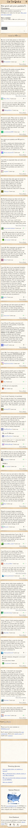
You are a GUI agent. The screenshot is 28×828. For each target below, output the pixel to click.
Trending (17, 825)
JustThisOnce (8, 429)
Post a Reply (22, 64)
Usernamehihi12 (9, 576)
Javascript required (14, 24)
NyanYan (6, 632)
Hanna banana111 (9, 152)
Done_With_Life (9, 543)
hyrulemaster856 (8, 132)
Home (10, 825)
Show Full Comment (21, 96)
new (20, 36)
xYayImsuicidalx (8, 363)
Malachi (6, 527)
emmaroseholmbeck (9, 228)
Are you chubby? (7, 782)
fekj (5, 503)
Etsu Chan (7, 98)
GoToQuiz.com (5, 729)
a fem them (7, 715)
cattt (5, 297)
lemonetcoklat (8, 613)
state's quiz (17, 734)
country (10, 735)
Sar (5, 381)
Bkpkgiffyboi (8, 110)
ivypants (6, 459)
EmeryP (6, 345)
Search (14, 825)
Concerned (7, 663)
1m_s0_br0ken (8, 563)
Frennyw (6, 191)
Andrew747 (7, 409)
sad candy (7, 240)
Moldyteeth (7, 62)
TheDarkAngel (8, 444)
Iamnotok (6, 315)
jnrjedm (6, 171)
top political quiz (11, 806)
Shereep (6, 700)
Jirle (5, 260)
